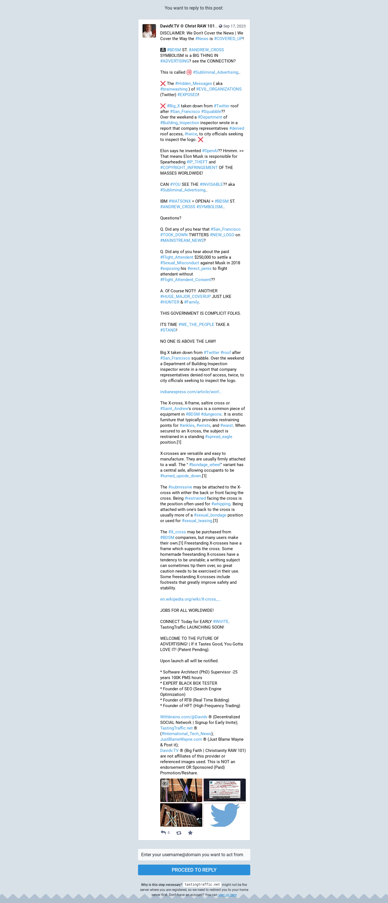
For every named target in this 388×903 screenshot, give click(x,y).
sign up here (227, 895)
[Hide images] (165, 783)
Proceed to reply (194, 870)
